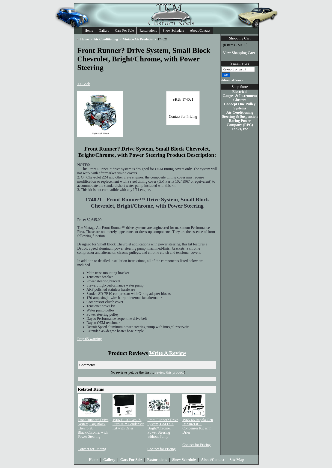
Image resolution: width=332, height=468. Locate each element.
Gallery (104, 30)
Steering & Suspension (240, 116)
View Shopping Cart (239, 53)
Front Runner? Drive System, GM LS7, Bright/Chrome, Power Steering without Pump (162, 428)
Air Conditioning (239, 112)
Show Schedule (173, 30)
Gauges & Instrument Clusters (239, 98)
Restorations (148, 30)
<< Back (83, 84)
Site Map (237, 460)
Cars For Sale (124, 30)
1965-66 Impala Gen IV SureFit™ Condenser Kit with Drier (197, 426)
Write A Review (167, 353)
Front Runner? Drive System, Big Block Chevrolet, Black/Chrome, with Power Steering (93, 428)
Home (89, 30)
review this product (169, 372)
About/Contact (200, 30)
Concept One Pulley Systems (239, 106)
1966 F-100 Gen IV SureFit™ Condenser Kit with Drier (128, 424)
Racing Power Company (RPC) (240, 123)
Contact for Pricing (183, 116)
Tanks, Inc (239, 129)
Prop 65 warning (89, 339)
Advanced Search (232, 80)
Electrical (239, 92)
